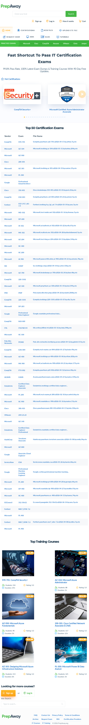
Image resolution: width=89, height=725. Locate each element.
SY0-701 (21, 142)
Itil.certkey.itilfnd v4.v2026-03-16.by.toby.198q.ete (52, 328)
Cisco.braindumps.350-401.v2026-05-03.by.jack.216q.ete (54, 190)
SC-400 (21, 495)
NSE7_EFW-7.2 (24, 509)
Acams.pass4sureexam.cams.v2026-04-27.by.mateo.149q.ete (56, 377)
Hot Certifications (10, 79)
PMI (6, 293)
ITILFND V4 (22, 328)
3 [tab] (28, 117)
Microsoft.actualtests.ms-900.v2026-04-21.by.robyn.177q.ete (56, 363)
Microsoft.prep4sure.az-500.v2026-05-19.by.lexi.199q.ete (55, 286)
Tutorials (63, 37)
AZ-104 (21, 149)
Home (6, 30)
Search (71, 14)
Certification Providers (72, 719)
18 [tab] (57, 117)
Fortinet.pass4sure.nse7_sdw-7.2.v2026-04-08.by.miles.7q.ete (56, 522)
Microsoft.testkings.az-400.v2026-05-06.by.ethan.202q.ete (55, 356)
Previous (7, 94)
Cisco (36, 43)
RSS (57, 719)
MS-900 (21, 363)
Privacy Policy (57, 715)
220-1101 (22, 300)
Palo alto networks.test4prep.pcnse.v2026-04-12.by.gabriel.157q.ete (59, 342)
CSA (20, 462)
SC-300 (21, 246)
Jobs (30, 37)
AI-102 (21, 226)
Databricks (8, 386)
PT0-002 (21, 370)
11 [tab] (43, 117)
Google (7, 182)
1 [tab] (24, 117)
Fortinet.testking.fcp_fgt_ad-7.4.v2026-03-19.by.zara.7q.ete (55, 204)
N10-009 (21, 321)
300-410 (21, 408)
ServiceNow (9, 462)
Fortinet (7, 205)
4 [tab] (30, 117)
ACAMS (7, 377)
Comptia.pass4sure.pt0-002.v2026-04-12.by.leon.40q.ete (54, 370)
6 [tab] (34, 117)
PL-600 (21, 482)
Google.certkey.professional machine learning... (51, 472)
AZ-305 (21, 168)
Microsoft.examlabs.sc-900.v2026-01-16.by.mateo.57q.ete (55, 401)
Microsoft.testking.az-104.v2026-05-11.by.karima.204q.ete (55, 148)
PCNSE (21, 342)
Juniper (84, 43)
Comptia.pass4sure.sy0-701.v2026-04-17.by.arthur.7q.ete (55, 142)
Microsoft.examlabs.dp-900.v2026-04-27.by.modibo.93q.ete (55, 488)
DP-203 (21, 306)
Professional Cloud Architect (24, 182)
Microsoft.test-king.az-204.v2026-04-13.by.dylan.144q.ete (55, 239)
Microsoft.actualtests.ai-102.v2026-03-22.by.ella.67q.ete (54, 225)
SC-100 (21, 334)
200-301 (21, 162)
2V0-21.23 (22, 415)
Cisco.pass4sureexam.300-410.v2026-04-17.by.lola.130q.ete (56, 408)
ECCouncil (8, 502)
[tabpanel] (22, 97)
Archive (35, 719)
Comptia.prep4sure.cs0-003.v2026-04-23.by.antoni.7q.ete (55, 197)
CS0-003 (21, 197)
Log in (50, 21)
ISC (5, 266)
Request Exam (11, 37)
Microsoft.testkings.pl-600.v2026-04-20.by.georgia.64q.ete (55, 482)
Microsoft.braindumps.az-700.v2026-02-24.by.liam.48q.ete (55, 272)
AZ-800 (21, 447)
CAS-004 (21, 350)
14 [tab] (49, 117)
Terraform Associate (22, 439)
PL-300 (21, 175)
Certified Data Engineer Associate (23, 386)
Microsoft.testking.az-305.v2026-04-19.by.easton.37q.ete (55, 168)
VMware (66, 43)
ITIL (5, 328)
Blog (45, 37)
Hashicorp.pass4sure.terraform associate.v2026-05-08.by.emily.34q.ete (60, 439)
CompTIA (45, 43)
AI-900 (21, 259)
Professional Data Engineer (23, 314)
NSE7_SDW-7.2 (24, 522)
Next (82, 94)
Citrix (75, 43)
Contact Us (45, 715)
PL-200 (21, 395)
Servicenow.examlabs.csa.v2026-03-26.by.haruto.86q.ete (54, 462)
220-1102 (22, 279)
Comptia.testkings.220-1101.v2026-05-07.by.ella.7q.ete (54, 299)
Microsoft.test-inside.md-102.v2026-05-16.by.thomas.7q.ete (56, 212)
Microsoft (26, 43)
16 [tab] (53, 117)
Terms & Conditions (72, 715)
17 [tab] (55, 117)
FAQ (35, 715)
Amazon (56, 43)
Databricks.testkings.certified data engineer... (50, 386)
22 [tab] (64, 117)
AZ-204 (21, 239)
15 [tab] (51, 117)
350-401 (21, 190)
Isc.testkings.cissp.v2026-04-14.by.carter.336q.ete (52, 266)
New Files (47, 30)
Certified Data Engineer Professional (23, 430)
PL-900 (21, 529)
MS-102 (21, 232)
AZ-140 (21, 421)
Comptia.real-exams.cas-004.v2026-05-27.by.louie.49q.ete (55, 349)
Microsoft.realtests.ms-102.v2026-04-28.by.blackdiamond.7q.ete (57, 232)
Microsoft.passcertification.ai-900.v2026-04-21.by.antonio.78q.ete (58, 259)
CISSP (20, 266)
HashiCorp (8, 439)
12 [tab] (45, 117)
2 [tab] (26, 117)
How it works (67, 21)
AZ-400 (21, 356)
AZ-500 (21, 286)
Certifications (26, 30)
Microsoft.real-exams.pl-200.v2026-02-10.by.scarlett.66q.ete (56, 394)
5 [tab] (32, 117)
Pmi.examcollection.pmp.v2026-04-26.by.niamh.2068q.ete (55, 293)
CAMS (20, 377)
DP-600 (21, 219)
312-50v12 (22, 502)
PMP (20, 293)
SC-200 (21, 252)
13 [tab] (47, 117)
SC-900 (21, 401)
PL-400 (21, 515)
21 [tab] (62, 117)
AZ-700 (21, 273)
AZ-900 (21, 155)
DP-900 (21, 489)
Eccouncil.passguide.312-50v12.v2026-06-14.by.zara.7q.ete (55, 502)
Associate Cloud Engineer (24, 454)
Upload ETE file (68, 30)
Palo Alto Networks (8, 342)
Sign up (36, 21)
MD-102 (21, 212)
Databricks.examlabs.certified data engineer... (50, 430)
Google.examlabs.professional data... (47, 314)
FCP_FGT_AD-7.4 (24, 205)
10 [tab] (41, 117)
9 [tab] (39, 117)
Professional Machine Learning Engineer (23, 472)
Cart (82, 21)
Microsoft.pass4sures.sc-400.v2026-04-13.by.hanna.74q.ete (55, 495)
